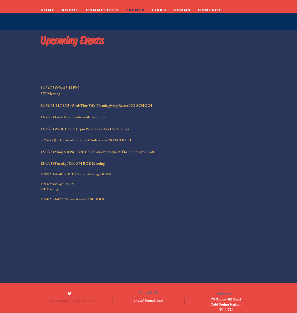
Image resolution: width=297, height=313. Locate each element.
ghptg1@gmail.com (148, 300)
